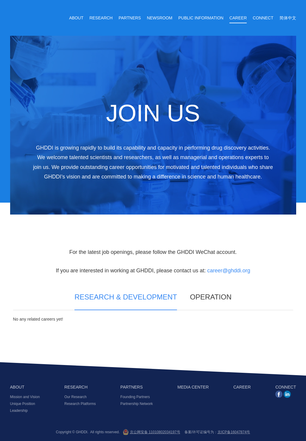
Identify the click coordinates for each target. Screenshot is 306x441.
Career (238, 17)
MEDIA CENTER (193, 387)
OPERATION (211, 297)
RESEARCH (76, 387)
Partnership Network (136, 404)
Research (101, 17)
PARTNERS (131, 387)
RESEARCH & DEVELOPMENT (125, 297)
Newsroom (160, 17)
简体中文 (287, 17)
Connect (263, 17)
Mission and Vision (25, 397)
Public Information (200, 17)
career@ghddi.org (228, 271)
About (76, 17)
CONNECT (285, 387)
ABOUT (17, 387)
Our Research (75, 397)
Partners (130, 17)
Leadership (19, 411)
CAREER (242, 387)
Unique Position (22, 404)
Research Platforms (80, 404)
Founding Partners (135, 397)
